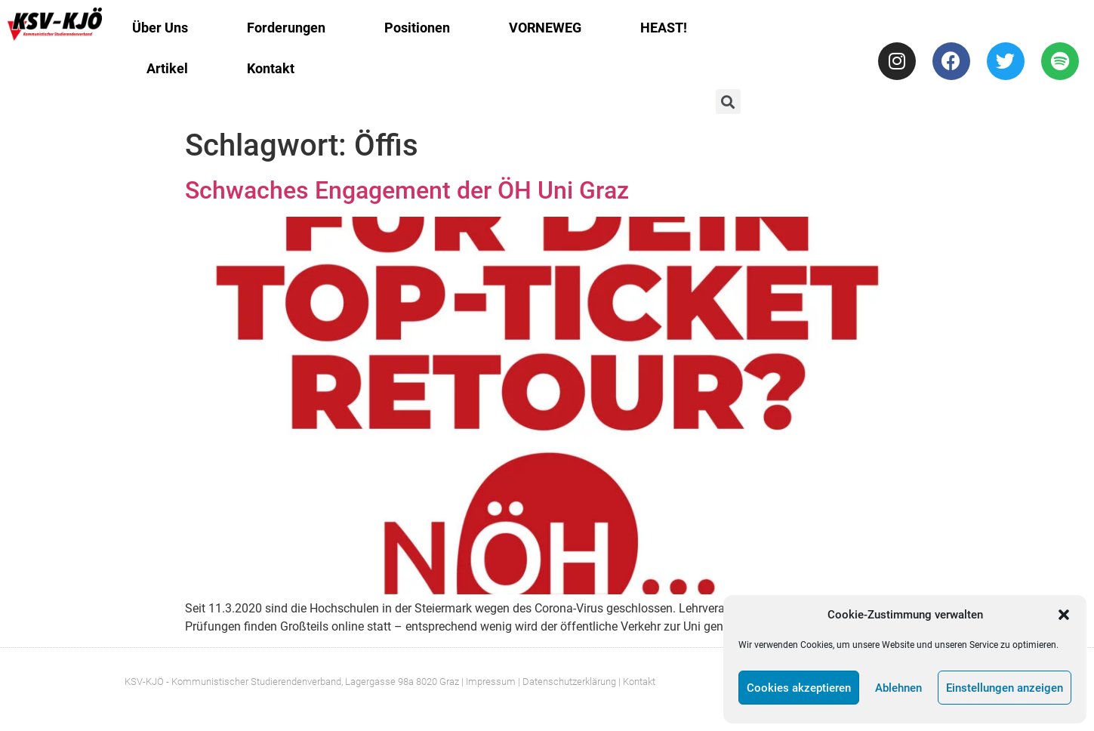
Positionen (417, 27)
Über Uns (160, 27)
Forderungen (286, 27)
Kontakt (270, 68)
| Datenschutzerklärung (567, 681)
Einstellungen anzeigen (1004, 688)
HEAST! (663, 27)
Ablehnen (898, 688)
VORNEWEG (545, 27)
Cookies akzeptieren (799, 688)
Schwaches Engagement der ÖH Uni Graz (407, 190)
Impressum (491, 681)
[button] (1063, 614)
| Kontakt (636, 681)
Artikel (167, 68)
